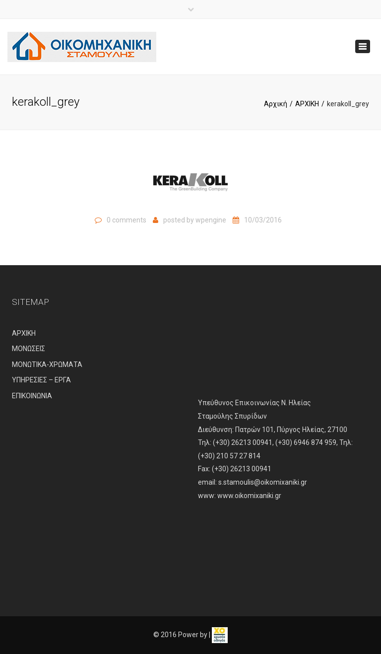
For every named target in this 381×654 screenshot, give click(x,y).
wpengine (210, 220)
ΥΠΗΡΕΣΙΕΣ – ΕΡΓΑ (41, 380)
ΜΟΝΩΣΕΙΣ (28, 349)
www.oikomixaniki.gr (249, 496)
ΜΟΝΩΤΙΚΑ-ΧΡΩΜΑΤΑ (47, 364)
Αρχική (275, 104)
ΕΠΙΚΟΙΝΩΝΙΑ (32, 396)
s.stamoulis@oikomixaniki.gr (262, 482)
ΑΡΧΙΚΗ (307, 104)
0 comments (126, 220)
